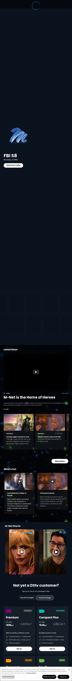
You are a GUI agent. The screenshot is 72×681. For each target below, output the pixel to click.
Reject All (63, 677)
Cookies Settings (8, 677)
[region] (36, 674)
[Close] (69, 670)
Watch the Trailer (13, 165)
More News (60, 461)
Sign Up (19, 649)
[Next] (65, 552)
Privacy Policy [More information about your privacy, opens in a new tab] (31, 673)
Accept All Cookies (49, 677)
